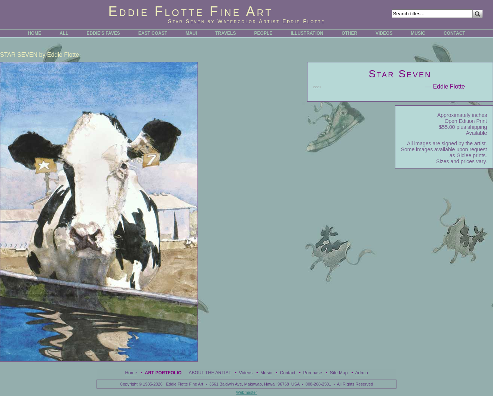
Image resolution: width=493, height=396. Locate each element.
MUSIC (418, 33)
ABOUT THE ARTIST (210, 372)
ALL (63, 33)
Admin (361, 372)
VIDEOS (384, 33)
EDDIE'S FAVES (103, 33)
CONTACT (454, 33)
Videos (245, 372)
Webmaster (246, 392)
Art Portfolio (163, 372)
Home (131, 372)
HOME (34, 33)
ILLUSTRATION (307, 33)
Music (266, 372)
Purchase (312, 372)
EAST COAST (152, 33)
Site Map (338, 372)
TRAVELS (225, 33)
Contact (287, 372)
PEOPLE (263, 33)
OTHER (349, 33)
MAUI (191, 33)
